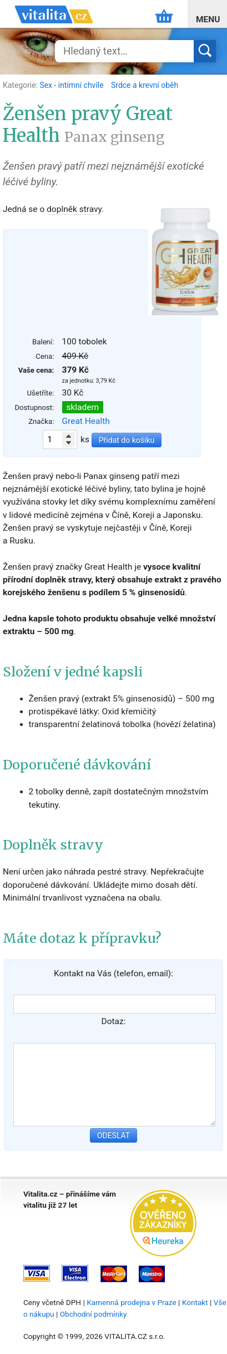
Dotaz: (114, 1021)
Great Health (86, 421)
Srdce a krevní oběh (144, 85)
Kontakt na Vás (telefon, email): (113, 973)
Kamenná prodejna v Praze (131, 1302)
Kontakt (195, 1302)
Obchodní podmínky (93, 1313)
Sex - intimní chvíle (72, 85)
